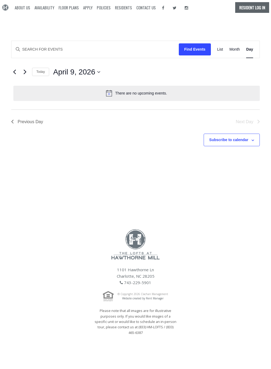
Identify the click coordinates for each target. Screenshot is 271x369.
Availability (44, 7)
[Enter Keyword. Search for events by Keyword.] (95, 49)
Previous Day (27, 121)
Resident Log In (252, 7)
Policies (104, 7)
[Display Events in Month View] (234, 49)
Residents (123, 7)
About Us (22, 7)
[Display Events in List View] (220, 49)
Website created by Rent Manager (143, 298)
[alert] (136, 93)
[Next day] (25, 72)
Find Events (194, 49)
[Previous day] (14, 72)
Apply (87, 7)
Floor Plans (69, 7)
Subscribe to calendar (228, 140)
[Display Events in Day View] (249, 49)
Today (40, 72)
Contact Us (146, 7)
